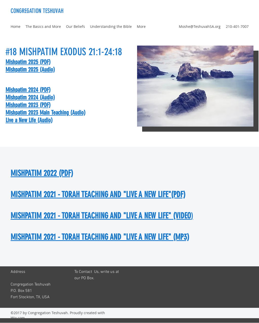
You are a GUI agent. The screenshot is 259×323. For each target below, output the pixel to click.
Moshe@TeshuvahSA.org (200, 26)
